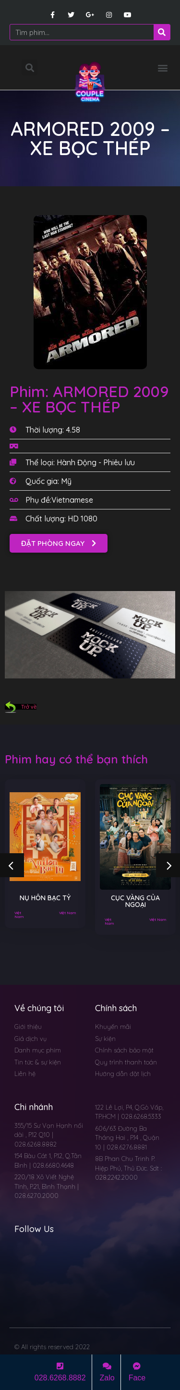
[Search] (162, 32)
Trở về (20, 707)
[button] (162, 67)
